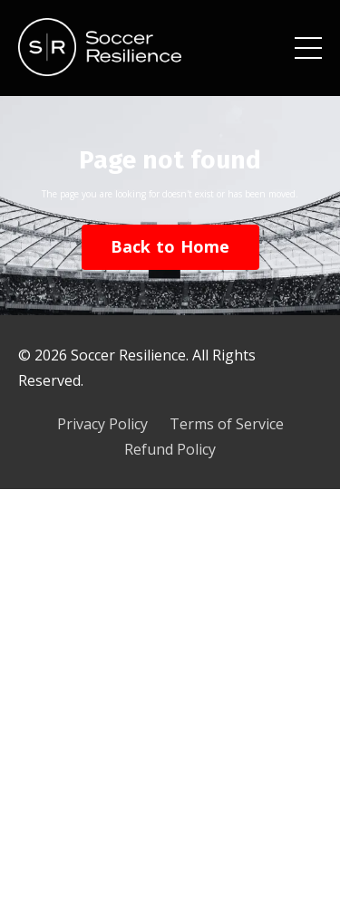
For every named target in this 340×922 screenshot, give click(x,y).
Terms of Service (227, 424)
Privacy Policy (102, 424)
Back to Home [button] (170, 246)
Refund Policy (170, 449)
